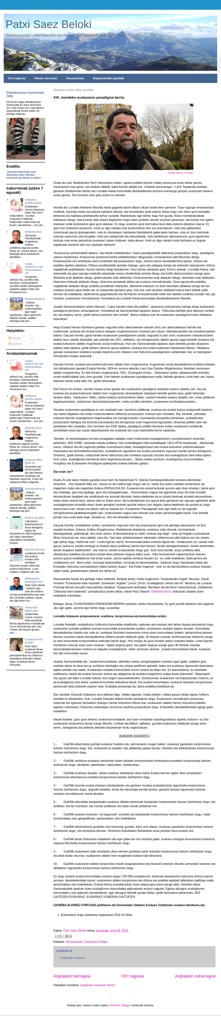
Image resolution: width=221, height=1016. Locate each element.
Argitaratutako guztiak (108, 78)
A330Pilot (114, 1005)
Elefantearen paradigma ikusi (34, 580)
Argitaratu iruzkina (73, 957)
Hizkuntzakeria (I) (35, 298)
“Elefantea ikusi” (161, 591)
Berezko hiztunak (35, 549)
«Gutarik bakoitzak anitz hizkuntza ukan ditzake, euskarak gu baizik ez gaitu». (24, 174)
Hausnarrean (75, 78)
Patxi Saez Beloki (49, 24)
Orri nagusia (16, 78)
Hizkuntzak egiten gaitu (31, 609)
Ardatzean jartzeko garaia (33, 201)
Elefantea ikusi (33, 231)
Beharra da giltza (34, 517)
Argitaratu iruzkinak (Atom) (97, 985)
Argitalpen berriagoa (72, 976)
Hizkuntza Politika (95, 941)
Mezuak (15, 338)
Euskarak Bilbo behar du (33, 461)
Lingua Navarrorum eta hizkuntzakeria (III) (34, 268)
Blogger (126, 1005)
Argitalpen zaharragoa (195, 976)
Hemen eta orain (45, 78)
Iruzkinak (15, 343)
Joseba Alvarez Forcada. (180, 172)
